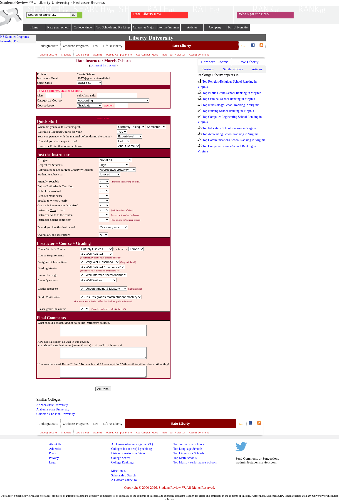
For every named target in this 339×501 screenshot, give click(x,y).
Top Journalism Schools (188, 444)
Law (96, 46)
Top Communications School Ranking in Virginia (234, 140)
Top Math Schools (184, 458)
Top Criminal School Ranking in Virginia (229, 99)
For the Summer (168, 27)
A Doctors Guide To (124, 480)
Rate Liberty (181, 46)
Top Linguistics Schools (188, 453)
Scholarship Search (123, 475)
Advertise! (55, 448)
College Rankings (122, 462)
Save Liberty (248, 62)
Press (52, 453)
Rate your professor (173, 54)
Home (34, 27)
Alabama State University (52, 409)
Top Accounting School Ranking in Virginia (230, 134)
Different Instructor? (103, 65)
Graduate (66, 54)
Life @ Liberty (112, 46)
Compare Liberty (214, 62)
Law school (82, 54)
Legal (52, 462)
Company (215, 27)
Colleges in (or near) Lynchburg (131, 448)
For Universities (238, 27)
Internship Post (9, 41)
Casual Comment (199, 54)
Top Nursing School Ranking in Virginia (228, 111)
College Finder (83, 27)
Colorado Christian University (55, 414)
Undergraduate (48, 46)
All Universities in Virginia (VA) (132, 444)
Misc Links (118, 471)
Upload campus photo (119, 54)
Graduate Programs (76, 46)
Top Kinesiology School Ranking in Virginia (231, 105)
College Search (121, 458)
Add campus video (147, 54)
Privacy (54, 458)
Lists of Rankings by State (128, 453)
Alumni (97, 54)
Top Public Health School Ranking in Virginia (232, 93)
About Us (55, 444)
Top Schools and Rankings (113, 27)
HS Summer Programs (14, 36)
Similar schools (233, 69)
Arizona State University (52, 405)
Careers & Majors (144, 27)
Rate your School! (58, 27)
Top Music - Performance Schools (195, 462)
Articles (192, 27)
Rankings (208, 69)
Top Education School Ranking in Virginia (230, 128)
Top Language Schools (187, 448)
